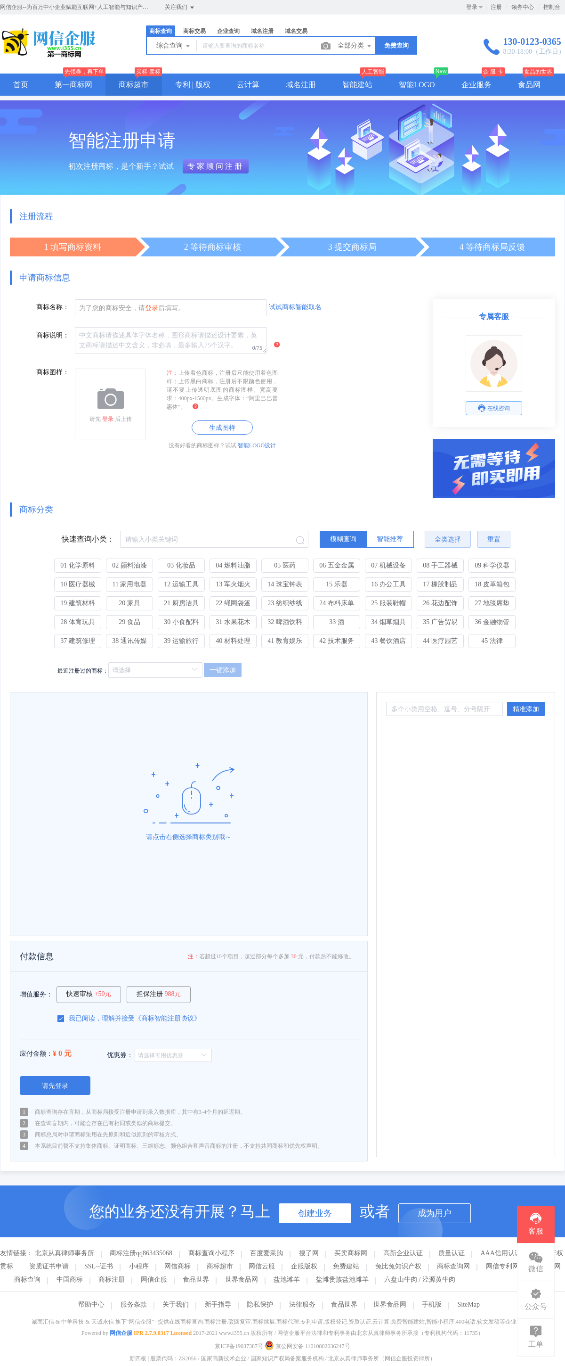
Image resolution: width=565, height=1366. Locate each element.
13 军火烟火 (233, 584)
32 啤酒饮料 (284, 621)
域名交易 (296, 31)
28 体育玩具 (77, 621)
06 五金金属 (336, 565)
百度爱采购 (266, 1253)
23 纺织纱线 (284, 603)
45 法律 (492, 640)
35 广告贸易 (440, 621)
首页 (20, 85)
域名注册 (262, 31)
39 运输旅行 (181, 640)
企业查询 (228, 31)
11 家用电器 (130, 584)
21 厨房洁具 (181, 603)
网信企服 (154, 1279)
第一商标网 (73, 85)
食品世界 (196, 1279)
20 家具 (129, 603)
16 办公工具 (388, 584)
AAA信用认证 (501, 1253)
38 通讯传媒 (129, 640)
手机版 (432, 1304)
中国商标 (69, 1279)
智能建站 (357, 85)
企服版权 (304, 1266)
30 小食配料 (181, 621)
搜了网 (309, 1253)
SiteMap (469, 1304)
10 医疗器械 (77, 584)
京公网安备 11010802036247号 (307, 1346)
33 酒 (336, 621)
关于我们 (175, 1304)
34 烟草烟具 (388, 621)
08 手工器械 (440, 565)
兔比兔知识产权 (398, 1266)
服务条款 (134, 1304)
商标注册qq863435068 (141, 1253)
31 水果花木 (233, 621)
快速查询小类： (88, 539)
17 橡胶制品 (440, 584)
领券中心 (522, 7)
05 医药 (285, 565)
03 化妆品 (181, 565)
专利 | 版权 (192, 85)
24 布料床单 (336, 603)
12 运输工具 (181, 584)
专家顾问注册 (215, 166)
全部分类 (355, 46)
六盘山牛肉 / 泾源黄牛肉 (419, 1279)
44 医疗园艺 (440, 640)
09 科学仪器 (492, 565)
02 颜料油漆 (129, 565)
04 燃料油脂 (233, 565)
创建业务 (315, 1213)
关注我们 (180, 7)
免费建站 (346, 1266)
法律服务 (302, 1304)
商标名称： (52, 307)
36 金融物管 (492, 621)
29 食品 (129, 621)
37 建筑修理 (77, 640)
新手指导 (218, 1304)
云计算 (248, 85)
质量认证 (451, 1253)
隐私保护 (260, 1304)
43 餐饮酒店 (388, 640)
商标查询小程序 (211, 1253)
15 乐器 (336, 584)
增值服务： (36, 994)
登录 (471, 7)
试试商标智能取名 (295, 307)
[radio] (343, 539)
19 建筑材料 (77, 603)
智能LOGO (417, 85)
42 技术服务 (336, 640)
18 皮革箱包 (492, 584)
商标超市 (134, 85)
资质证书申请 (49, 1266)
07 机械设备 (388, 565)
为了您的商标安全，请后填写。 (132, 308)
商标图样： (52, 372)
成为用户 (435, 1213)
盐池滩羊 (287, 1279)
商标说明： (52, 335)
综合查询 (173, 46)
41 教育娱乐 (284, 640)
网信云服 (262, 1266)
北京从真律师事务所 (64, 1253)
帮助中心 (91, 1304)
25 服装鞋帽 (388, 603)
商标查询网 (453, 1266)
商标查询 (160, 31)
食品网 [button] (529, 85)
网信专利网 (502, 1266)
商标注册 (111, 1279)
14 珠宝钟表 (284, 584)
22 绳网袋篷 (233, 603)
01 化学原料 (77, 565)
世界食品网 (241, 1279)
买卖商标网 (350, 1253)
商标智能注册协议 (167, 1018)
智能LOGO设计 (257, 445)
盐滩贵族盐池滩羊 (342, 1279)
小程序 (139, 1266)
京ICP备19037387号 (239, 1346)
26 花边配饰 (440, 603)
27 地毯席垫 (492, 603)
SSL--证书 (98, 1266)
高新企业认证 (403, 1253)
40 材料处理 (233, 640)
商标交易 (194, 31)
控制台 (551, 7)
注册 (496, 7)
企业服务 (476, 85)
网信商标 (177, 1266)
